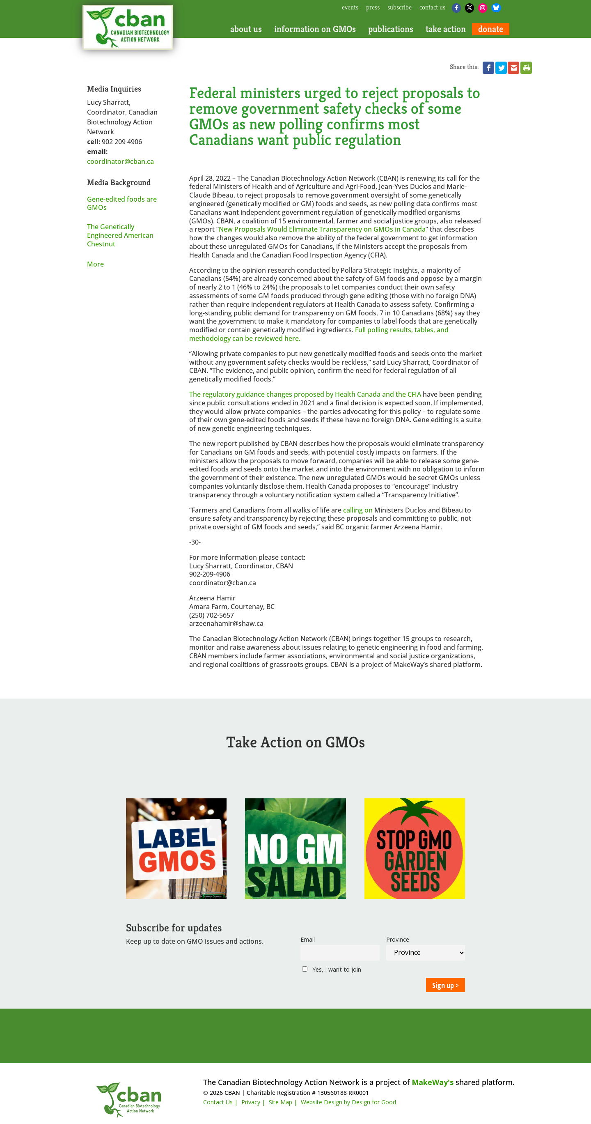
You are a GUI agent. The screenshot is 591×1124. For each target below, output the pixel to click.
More (95, 264)
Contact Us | (220, 1102)
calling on (358, 510)
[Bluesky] (496, 7)
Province (397, 939)
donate (490, 29)
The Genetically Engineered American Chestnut (120, 235)
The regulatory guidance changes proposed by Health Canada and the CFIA (305, 394)
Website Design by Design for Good (348, 1102)
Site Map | (283, 1102)
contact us (432, 7)
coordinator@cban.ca (120, 161)
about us (246, 29)
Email (307, 939)
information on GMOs (315, 29)
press (373, 7)
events (350, 7)
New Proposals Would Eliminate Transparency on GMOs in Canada (322, 229)
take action (446, 29)
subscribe (399, 7)
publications (390, 29)
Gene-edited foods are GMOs (122, 203)
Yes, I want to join (331, 969)
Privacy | (253, 1102)
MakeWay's (433, 1082)
